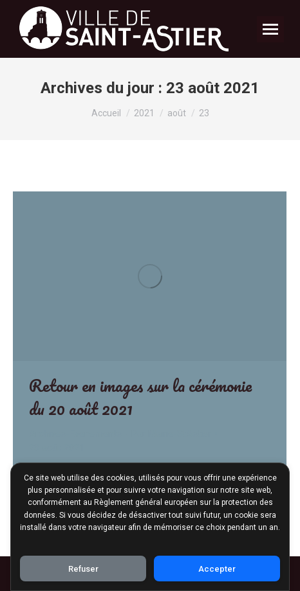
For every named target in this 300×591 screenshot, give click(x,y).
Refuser (83, 569)
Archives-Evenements (75, 433)
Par (171, 433)
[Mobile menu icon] (270, 29)
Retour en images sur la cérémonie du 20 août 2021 (140, 397)
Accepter (217, 569)
